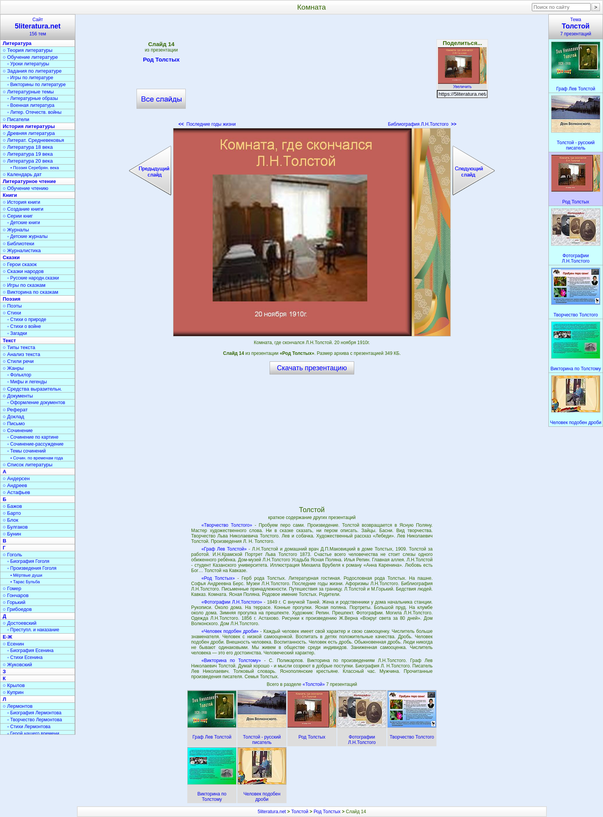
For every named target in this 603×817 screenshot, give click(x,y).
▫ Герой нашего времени (33, 733)
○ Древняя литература (29, 133)
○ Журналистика (22, 250)
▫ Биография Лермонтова (34, 712)
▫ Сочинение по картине (32, 437)
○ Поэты (12, 306)
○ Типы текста (19, 347)
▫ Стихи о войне (24, 326)
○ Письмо (14, 423)
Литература (17, 43)
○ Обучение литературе (30, 57)
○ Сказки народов (23, 271)
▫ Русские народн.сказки (33, 278)
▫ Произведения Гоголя (32, 568)
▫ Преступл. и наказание (33, 629)
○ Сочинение (18, 430)
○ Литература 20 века (28, 161)
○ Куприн (13, 692)
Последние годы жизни (207, 124)
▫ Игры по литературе (30, 77)
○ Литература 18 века (28, 147)
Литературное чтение (29, 181)
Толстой (299, 811)
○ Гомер (12, 588)
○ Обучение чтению (25, 188)
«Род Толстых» (218, 578)
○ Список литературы (27, 465)
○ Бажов (12, 506)
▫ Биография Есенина (30, 650)
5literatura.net (272, 811)
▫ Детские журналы (27, 236)
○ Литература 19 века (28, 154)
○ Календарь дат (22, 174)
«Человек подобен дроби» (230, 631)
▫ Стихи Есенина (25, 657)
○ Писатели (16, 119)
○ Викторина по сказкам (30, 292)
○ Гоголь (12, 554)
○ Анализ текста (21, 354)
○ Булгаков (15, 527)
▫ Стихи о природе (26, 319)
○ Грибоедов (17, 609)
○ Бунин (12, 534)
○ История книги (21, 202)
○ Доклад (13, 416)
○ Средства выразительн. (32, 389)
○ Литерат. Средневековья (33, 140)
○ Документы (18, 396)
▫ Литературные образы (32, 98)
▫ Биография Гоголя (28, 561)
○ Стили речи (18, 361)
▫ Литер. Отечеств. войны (34, 112)
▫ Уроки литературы (28, 64)
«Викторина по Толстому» (231, 660)
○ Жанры (13, 368)
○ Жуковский (17, 664)
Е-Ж (7, 637)
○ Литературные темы (28, 92)
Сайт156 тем (37, 27)
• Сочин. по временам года (36, 458)
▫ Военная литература (30, 105)
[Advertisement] (311, 73)
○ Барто (12, 513)
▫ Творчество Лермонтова (34, 719)
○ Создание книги (23, 209)
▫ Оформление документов (36, 402)
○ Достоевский (20, 623)
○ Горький (14, 602)
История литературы (29, 126)
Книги (10, 195)
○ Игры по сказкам (24, 285)
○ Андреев (15, 485)
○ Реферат (15, 410)
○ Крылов (14, 685)
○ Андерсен (16, 478)
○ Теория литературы (27, 50)
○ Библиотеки (18, 243)
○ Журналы (16, 230)
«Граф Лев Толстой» (224, 549)
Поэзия (11, 299)
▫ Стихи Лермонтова (28, 726)
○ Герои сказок (20, 264)
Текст (9, 340)
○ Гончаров (15, 595)
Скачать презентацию (312, 368)
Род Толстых (161, 60)
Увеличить (462, 84)
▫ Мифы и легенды (27, 381)
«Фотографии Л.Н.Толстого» (232, 602)
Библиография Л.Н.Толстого (422, 124)
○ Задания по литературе (32, 71)
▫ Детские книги (23, 222)
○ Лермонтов (18, 706)
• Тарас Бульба (25, 581)
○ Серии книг (18, 216)
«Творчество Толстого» (227, 525)
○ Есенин (13, 644)
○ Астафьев (16, 492)
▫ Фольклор (19, 375)
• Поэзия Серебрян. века (34, 167)
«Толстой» (314, 684)
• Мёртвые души (26, 575)
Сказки (11, 257)
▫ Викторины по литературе (36, 84)
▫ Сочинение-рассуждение (35, 444)
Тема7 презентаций (576, 27)
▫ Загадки (17, 333)
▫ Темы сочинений (26, 451)
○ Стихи (12, 313)
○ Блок (10, 520)
